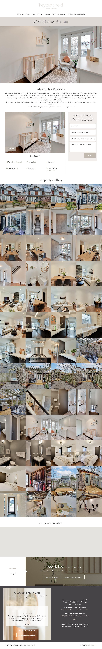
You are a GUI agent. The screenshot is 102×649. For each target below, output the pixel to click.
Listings (40, 14)
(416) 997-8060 (65, 610)
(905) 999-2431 (66, 616)
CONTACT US (31, 645)
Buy (33, 14)
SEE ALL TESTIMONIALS (27, 631)
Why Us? (20, 14)
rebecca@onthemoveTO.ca (80, 610)
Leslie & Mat (27, 613)
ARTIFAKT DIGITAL (91, 645)
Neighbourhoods (58, 14)
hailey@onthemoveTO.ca (80, 616)
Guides (47, 14)
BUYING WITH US (52, 577)
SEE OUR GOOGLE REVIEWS (27, 635)
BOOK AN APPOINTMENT (73, 577)
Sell (27, 14)
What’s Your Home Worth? (76, 14)
